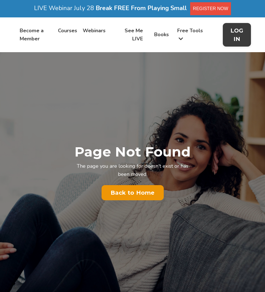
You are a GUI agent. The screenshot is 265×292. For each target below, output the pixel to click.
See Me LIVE (134, 34)
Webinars (94, 30)
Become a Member (32, 34)
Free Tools (190, 34)
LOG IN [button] (237, 34)
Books (161, 34)
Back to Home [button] (133, 192)
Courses (67, 30)
